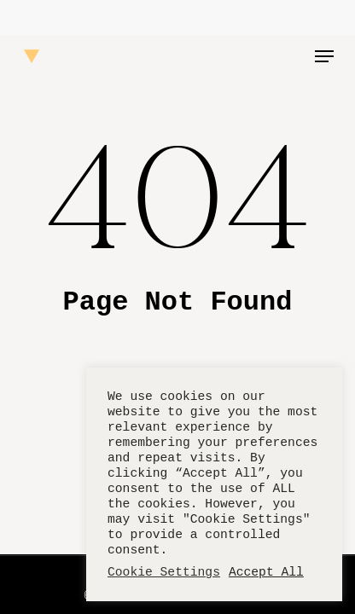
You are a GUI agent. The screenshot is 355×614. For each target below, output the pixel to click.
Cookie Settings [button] (164, 572)
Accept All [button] (266, 572)
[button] (324, 56)
